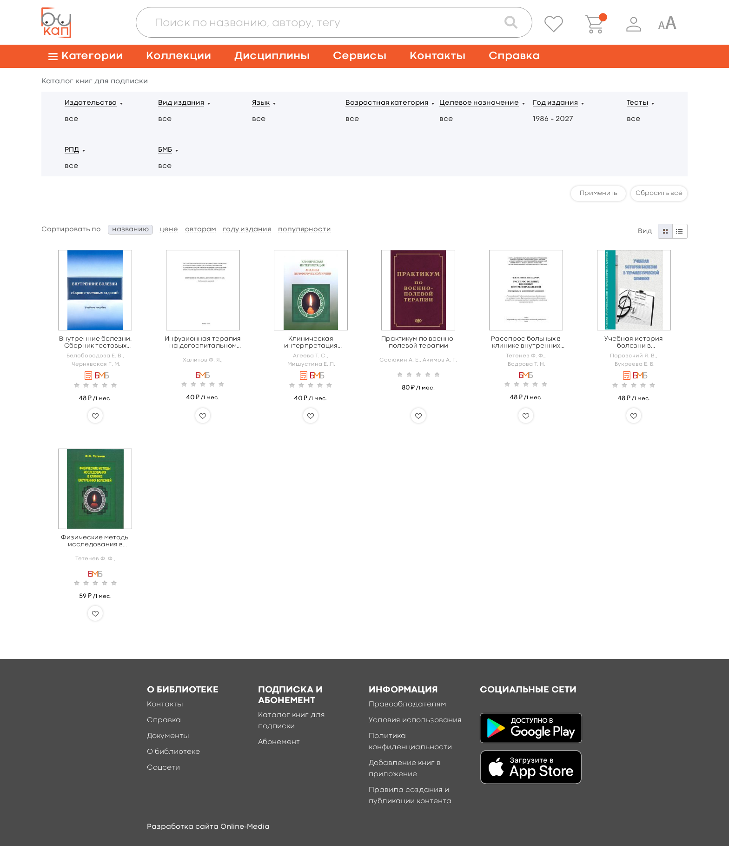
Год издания (555, 103)
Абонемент (279, 742)
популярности (304, 230)
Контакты (437, 56)
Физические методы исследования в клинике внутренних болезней (95, 541)
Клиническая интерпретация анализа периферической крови (310, 342)
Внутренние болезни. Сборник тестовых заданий (95, 342)
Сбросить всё (659, 193)
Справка (514, 56)
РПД (72, 150)
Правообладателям (407, 704)
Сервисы (359, 56)
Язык (261, 103)
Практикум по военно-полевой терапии (418, 342)
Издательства (91, 103)
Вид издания (181, 103)
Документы (168, 736)
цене (168, 230)
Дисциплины (272, 56)
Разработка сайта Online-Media (208, 827)
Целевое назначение (479, 103)
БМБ (165, 150)
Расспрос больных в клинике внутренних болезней (526, 342)
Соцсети (163, 768)
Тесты (637, 103)
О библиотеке (173, 752)
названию (130, 230)
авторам (200, 230)
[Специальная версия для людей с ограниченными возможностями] (667, 24)
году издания (247, 230)
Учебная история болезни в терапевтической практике (633, 342)
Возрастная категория (386, 103)
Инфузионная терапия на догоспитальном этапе (203, 342)
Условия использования (415, 720)
